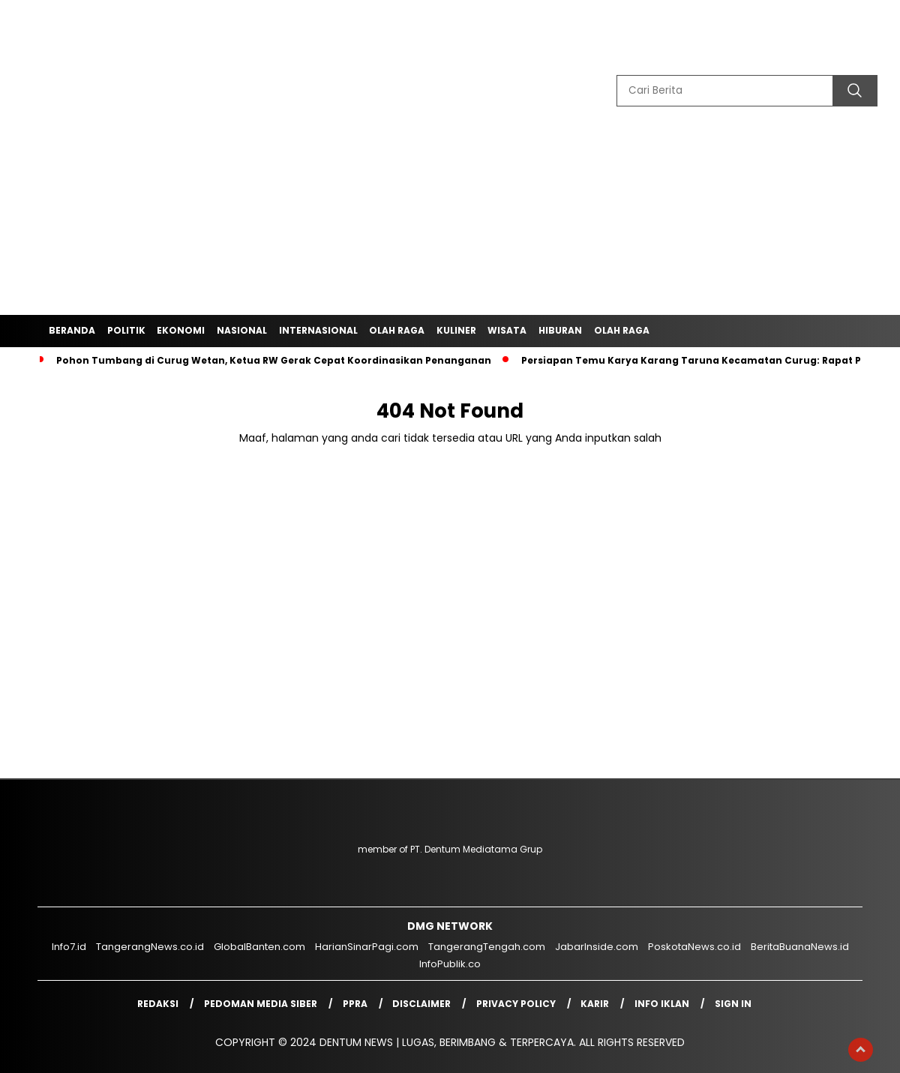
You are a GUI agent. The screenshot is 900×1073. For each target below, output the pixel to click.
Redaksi (157, 1003)
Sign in (733, 1003)
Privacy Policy (516, 1003)
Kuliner (456, 330)
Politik (126, 330)
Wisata (507, 330)
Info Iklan (661, 1003)
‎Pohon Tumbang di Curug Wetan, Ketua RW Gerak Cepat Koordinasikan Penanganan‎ (273, 360)
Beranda (72, 330)
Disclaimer (421, 1003)
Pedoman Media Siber (260, 1003)
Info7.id (69, 947)
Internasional (318, 330)
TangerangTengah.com (486, 947)
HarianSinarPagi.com (366, 947)
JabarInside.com (596, 947)
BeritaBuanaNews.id (800, 947)
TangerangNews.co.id (150, 947)
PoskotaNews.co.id (694, 947)
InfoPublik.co (450, 964)
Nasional (242, 330)
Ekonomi (181, 330)
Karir (594, 1003)
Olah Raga (396, 330)
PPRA (355, 1003)
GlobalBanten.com (259, 947)
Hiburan (560, 330)
